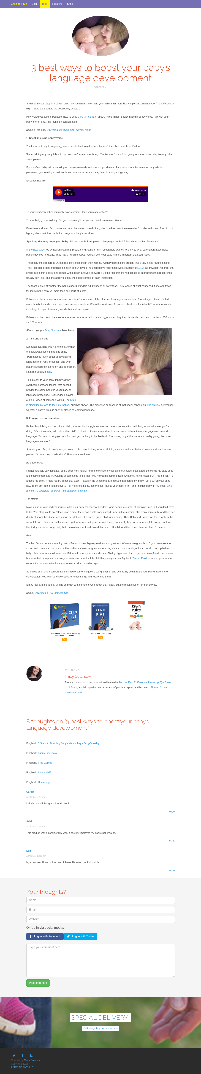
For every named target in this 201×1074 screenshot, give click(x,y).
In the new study (35, 249)
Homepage (44, 782)
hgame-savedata (47, 753)
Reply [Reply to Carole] (172, 811)
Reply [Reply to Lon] (172, 870)
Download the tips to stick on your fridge (69, 130)
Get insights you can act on (100, 1028)
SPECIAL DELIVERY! (100, 1017)
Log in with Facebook (45, 936)
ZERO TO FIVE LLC (22, 1067)
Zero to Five (19, 3)
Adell (29, 821)
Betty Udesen (52, 330)
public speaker (89, 687)
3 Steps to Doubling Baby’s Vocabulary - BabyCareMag (69, 743)
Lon (28, 850)
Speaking (57, 4)
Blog (44, 4)
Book (34, 4)
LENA (140, 268)
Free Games (45, 762)
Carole (30, 792)
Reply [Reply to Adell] (172, 841)
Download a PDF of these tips (51, 593)
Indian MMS (44, 772)
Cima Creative (32, 1060)
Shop (70, 4)
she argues (153, 405)
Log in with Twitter (81, 936)
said (48, 371)
